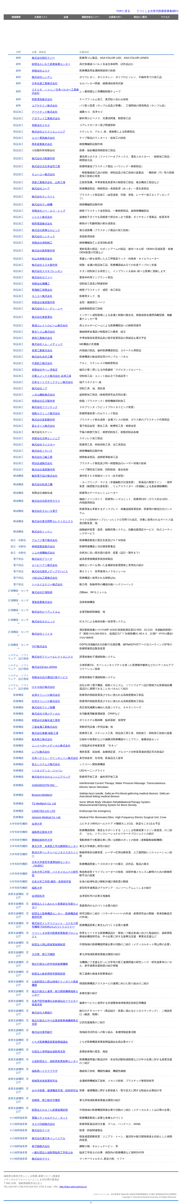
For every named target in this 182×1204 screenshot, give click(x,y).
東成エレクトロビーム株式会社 (50, 325)
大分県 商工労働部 (43, 954)
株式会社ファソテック (45, 407)
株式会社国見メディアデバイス (50, 571)
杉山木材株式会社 (42, 258)
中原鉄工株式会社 (42, 363)
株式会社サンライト (43, 196)
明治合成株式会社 (42, 463)
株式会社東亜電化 (42, 316)
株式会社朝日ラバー (43, 57)
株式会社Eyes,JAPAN (44, 667)
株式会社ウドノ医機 (43, 707)
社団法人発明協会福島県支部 (48, 1051)
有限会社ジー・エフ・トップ (48, 210)
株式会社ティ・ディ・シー (47, 308)
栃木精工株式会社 (42, 739)
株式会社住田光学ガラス (46, 500)
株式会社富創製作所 (43, 419)
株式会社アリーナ (42, 558)
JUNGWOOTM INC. (45, 785)
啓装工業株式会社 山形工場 (48, 182)
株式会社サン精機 (42, 204)
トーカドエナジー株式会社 (47, 584)
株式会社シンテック (43, 236)
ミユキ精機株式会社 (43, 552)
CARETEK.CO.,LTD (43, 811)
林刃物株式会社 (41, 1146)
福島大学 (37, 887)
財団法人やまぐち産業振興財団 (50, 1109)
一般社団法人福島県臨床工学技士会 (52, 1152)
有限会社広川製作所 (43, 400)
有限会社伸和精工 (42, 242)
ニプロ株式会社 (41, 751)
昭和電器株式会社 (42, 223)
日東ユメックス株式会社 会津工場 (51, 375)
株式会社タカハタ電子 (45, 510)
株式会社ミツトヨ (42, 633)
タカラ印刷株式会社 (43, 1124)
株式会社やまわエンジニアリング (51, 776)
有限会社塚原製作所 (43, 302)
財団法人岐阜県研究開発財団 (48, 973)
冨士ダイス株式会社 (43, 425)
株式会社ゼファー (42, 277)
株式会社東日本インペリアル (48, 1138)
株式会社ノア (39, 388)
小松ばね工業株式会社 (45, 577)
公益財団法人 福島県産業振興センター (55, 1061)
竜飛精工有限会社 (42, 289)
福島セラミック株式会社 (46, 413)
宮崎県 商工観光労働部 (46, 1100)
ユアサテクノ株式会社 (45, 105)
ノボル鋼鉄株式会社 (43, 394)
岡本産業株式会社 (42, 144)
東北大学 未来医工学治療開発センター (55, 846)
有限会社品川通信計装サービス (50, 677)
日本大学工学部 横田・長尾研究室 (51, 881)
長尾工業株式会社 (42, 350)
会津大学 (37, 823)
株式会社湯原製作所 (43, 469)
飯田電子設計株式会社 (45, 475)
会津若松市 (38, 895)
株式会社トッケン (42, 531)
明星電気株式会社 (42, 99)
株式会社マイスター (43, 444)
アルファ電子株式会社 (45, 540)
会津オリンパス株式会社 (46, 694)
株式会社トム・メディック (47, 344)
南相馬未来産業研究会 (45, 1080)
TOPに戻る (123, 10)
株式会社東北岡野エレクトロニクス (52, 521)
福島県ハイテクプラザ (45, 1070)
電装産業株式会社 (42, 602)
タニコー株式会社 (42, 296)
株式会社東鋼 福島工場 (45, 733)
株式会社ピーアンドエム (46, 611)
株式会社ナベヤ (41, 1130)
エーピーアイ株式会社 (45, 565)
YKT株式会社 (39, 646)
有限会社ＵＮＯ (41, 125)
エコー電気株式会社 (43, 137)
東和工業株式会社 (42, 337)
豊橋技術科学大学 (42, 839)
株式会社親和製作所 (43, 250)
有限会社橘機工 (41, 283)
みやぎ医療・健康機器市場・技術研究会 (55, 1090)
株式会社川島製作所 (43, 158)
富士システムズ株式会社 (46, 764)
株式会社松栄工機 (42, 484)
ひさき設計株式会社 (43, 687)
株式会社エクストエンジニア (48, 131)
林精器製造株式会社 (43, 546)
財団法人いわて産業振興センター (51, 64)
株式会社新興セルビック (46, 230)
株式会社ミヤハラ (42, 450)
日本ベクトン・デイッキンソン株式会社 (55, 758)
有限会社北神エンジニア (46, 438)
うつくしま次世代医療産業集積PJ (157, 10)
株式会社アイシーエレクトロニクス (52, 656)
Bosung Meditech (42, 794)
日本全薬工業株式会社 (45, 83)
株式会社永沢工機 (42, 356)
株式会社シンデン (42, 77)
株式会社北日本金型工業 (46, 166)
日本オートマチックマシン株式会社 (52, 382)
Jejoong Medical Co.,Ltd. (46, 817)
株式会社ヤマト (41, 1158)
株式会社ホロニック (43, 621)
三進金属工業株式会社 (45, 726)
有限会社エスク (41, 70)
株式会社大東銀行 (42, 1012)
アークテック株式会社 (45, 111)
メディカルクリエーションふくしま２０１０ (54, 6)
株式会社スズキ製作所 (45, 264)
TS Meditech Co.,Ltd (44, 803)
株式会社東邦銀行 (42, 1032)
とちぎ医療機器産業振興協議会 (50, 1041)
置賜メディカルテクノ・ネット (50, 1117)
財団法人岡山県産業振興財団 (48, 944)
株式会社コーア (41, 188)
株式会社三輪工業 (42, 457)
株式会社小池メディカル (46, 713)
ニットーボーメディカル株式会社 (51, 745)
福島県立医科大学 (42, 832)
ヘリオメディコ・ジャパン (47, 770)
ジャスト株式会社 (42, 216)
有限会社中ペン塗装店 (45, 369)
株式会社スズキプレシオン (47, 271)
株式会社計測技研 (42, 592)
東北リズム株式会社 (43, 331)
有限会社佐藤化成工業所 (46, 720)
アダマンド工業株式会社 (46, 118)
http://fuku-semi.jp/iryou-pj (73, 1186)
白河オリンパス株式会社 (46, 701)
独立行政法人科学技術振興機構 (50, 963)
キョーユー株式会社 (43, 174)
